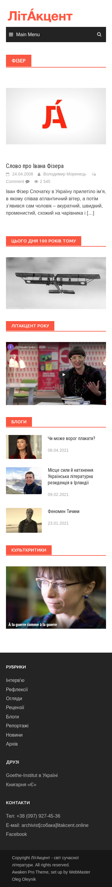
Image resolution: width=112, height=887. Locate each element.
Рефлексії (17, 689)
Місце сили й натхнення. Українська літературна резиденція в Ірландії (71, 476)
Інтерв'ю (15, 680)
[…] (90, 213)
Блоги (12, 716)
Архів (12, 743)
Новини (14, 735)
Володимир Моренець (64, 174)
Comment (15, 181)
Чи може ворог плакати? (71, 438)
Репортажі (17, 725)
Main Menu (28, 34)
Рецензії (15, 707)
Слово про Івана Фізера (35, 166)
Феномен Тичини (63, 511)
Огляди (14, 698)
